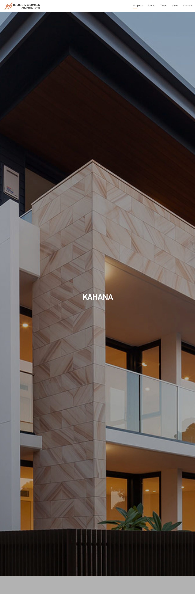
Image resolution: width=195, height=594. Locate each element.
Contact (187, 5)
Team (163, 5)
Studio (151, 5)
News (175, 5)
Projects (138, 5)
